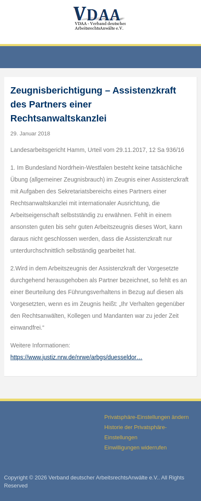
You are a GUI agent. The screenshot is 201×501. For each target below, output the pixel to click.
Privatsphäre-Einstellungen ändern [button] (147, 417)
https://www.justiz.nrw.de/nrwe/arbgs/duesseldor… (77, 357)
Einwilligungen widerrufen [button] (136, 447)
